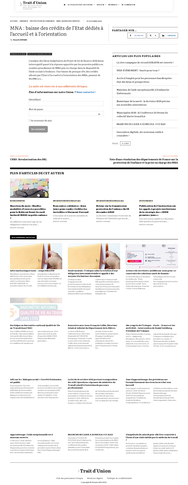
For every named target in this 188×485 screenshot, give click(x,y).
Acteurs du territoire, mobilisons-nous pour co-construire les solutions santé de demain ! (151, 272)
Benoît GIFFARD (20, 39)
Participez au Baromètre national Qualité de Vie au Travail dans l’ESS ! (35, 327)
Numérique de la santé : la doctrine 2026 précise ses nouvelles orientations (143, 100)
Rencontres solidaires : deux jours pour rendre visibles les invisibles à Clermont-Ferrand (71, 208)
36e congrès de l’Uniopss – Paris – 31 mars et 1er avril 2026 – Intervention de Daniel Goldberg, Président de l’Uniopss (150, 328)
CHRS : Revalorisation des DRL (28, 157)
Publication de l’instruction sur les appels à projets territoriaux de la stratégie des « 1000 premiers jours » (154, 211)
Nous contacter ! (86, 91)
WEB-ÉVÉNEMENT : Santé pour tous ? (138, 68)
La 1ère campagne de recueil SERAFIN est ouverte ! (145, 60)
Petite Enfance (146, 198)
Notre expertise (17, 198)
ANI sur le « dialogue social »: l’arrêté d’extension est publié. (35, 381)
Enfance (24, 21)
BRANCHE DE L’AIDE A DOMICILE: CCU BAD (141, 121)
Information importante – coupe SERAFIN (32, 271)
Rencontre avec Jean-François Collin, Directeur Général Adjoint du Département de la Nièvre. (92, 327)
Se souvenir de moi (40, 119)
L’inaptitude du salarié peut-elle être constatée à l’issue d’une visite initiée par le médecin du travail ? (152, 438)
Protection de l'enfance (42, 21)
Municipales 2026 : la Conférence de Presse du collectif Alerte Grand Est (142, 111)
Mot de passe (36, 108)
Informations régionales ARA (67, 198)
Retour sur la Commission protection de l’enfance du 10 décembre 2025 (114, 208)
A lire (125, 140)
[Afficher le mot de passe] (99, 113)
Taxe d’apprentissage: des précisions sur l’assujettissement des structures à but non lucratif (148, 383)
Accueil (14, 21)
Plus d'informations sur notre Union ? (52, 91)
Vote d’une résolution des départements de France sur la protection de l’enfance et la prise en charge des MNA (143, 158)
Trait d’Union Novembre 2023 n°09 (39, 53)
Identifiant (35, 98)
